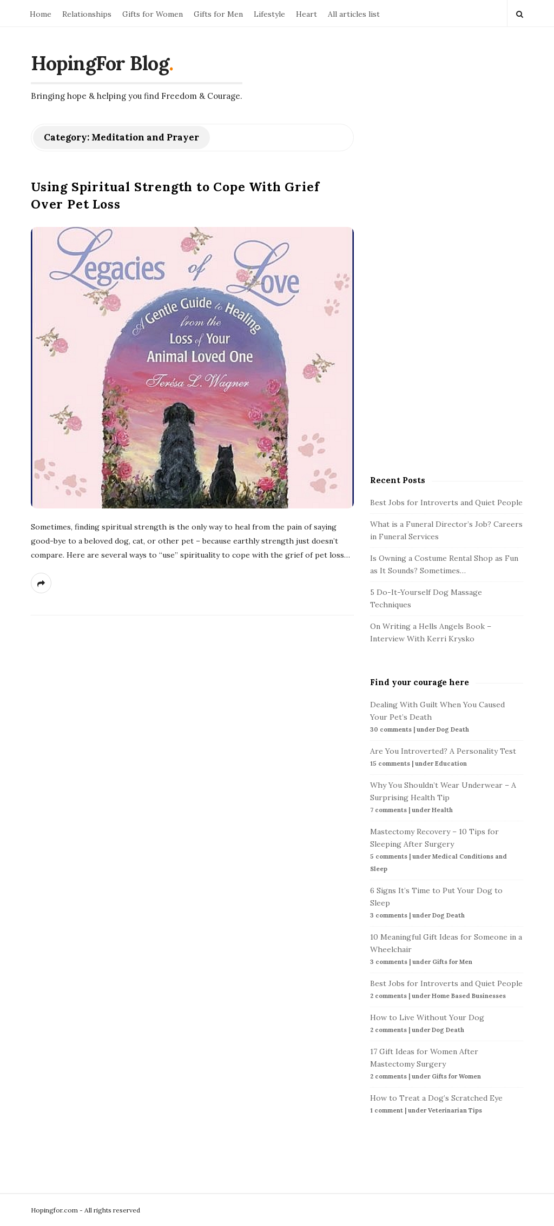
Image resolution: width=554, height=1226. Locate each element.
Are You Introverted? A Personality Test (443, 751)
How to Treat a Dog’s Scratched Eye (436, 1098)
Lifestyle (269, 14)
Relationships (86, 14)
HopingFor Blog (100, 63)
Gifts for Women (152, 14)
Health (442, 810)
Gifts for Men (218, 14)
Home (40, 14)
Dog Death (453, 729)
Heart (306, 14)
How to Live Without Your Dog (427, 1017)
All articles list (354, 14)
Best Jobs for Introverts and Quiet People (446, 502)
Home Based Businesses (469, 996)
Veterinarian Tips (455, 1110)
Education (451, 763)
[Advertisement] (451, 286)
